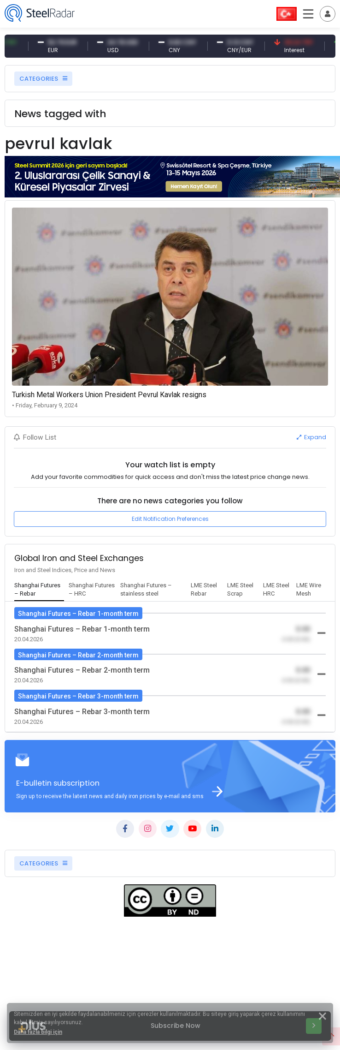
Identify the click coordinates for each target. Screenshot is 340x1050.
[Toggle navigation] (327, 14)
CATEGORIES (43, 78)
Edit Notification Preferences (170, 519)
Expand (311, 437)
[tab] (39, 590)
